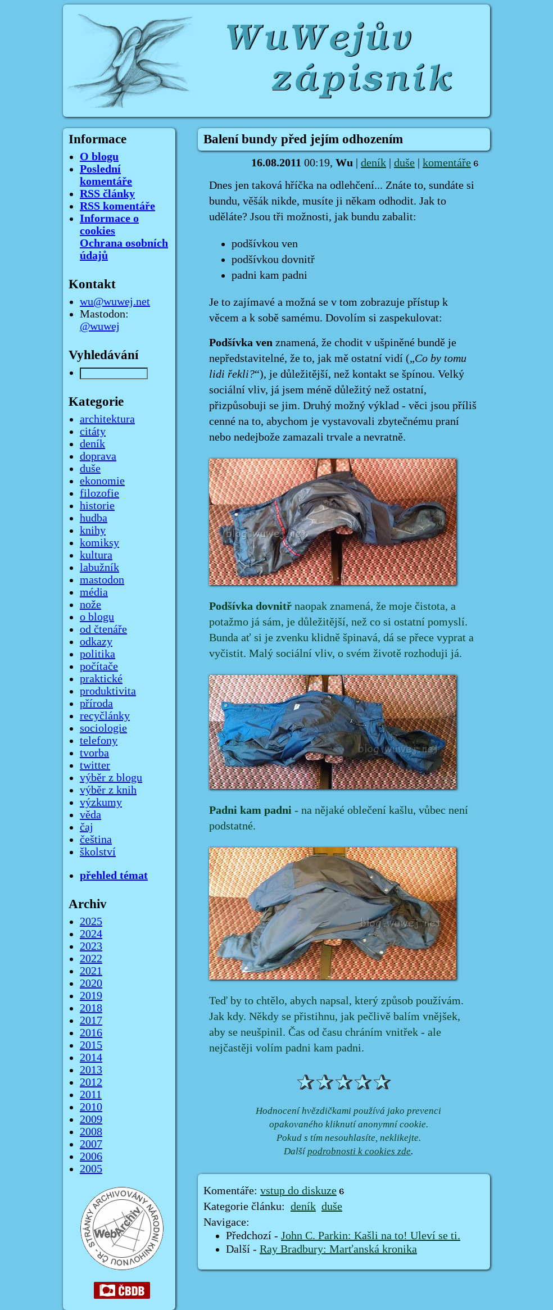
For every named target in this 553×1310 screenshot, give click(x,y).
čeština (96, 839)
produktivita (108, 691)
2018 (91, 1008)
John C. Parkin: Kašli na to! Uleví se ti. (370, 1236)
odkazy (96, 642)
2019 (91, 996)
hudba (93, 518)
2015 (91, 1045)
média (94, 592)
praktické (101, 679)
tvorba (94, 753)
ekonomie (102, 481)
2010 (91, 1107)
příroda (96, 703)
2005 (91, 1169)
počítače (99, 666)
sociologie (103, 728)
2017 (91, 1020)
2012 (91, 1082)
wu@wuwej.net (115, 302)
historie (97, 506)
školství (98, 852)
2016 (91, 1033)
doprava (98, 456)
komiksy (99, 543)
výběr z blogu (111, 778)
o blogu (97, 617)
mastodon (102, 580)
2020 (91, 983)
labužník (99, 567)
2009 (91, 1119)
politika (97, 654)
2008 (91, 1132)
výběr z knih (108, 790)
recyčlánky (105, 716)
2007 (91, 1144)
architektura (107, 419)
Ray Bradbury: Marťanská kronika (338, 1249)
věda (90, 815)
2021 (91, 971)
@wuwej (100, 326)
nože (90, 605)
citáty (93, 431)
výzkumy (101, 802)
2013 (91, 1070)
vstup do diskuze (298, 1191)
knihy (93, 530)
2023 (91, 946)
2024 (91, 934)
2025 (91, 921)
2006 (91, 1156)
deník (373, 163)
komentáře (447, 163)
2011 (91, 1095)
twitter (95, 765)
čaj (86, 827)
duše (404, 163)
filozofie (99, 493)
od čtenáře (103, 629)
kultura (96, 555)
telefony (98, 741)
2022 (91, 959)
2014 (91, 1057)
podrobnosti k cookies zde (359, 1151)
